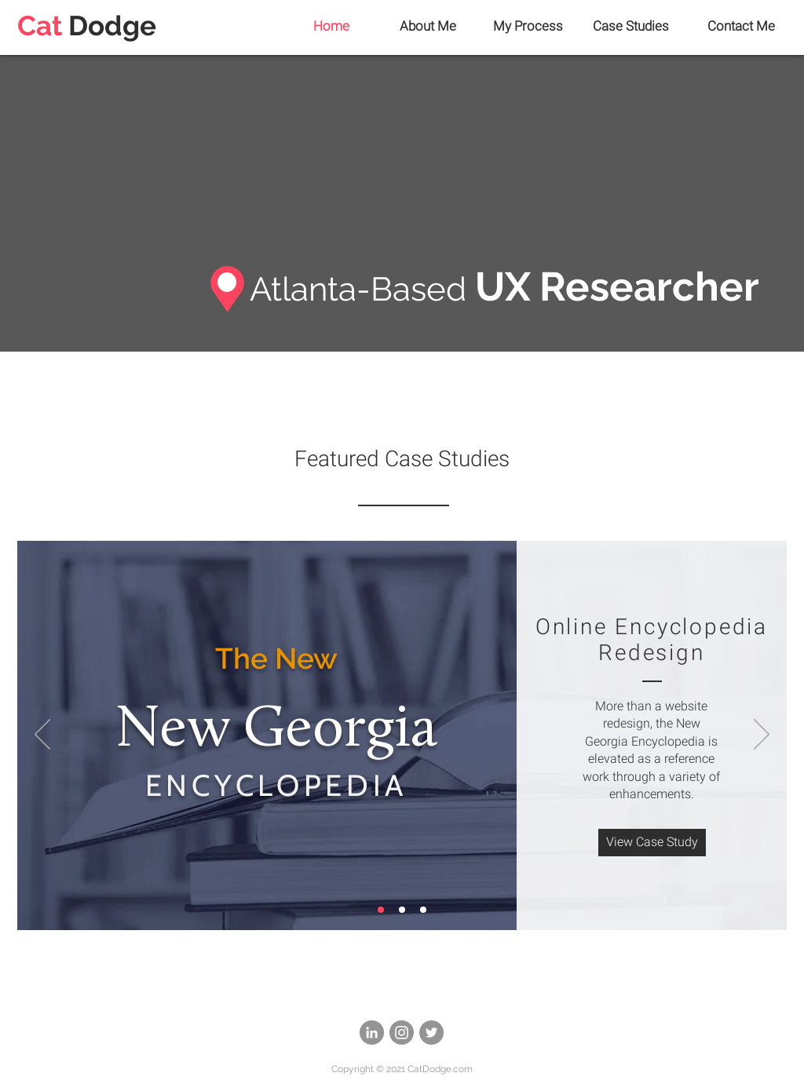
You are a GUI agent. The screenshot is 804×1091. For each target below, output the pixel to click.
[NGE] (381, 910)
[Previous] (42, 735)
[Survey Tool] (402, 910)
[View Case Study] (652, 842)
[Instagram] (401, 1032)
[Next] (761, 735)
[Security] (423, 910)
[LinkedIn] (372, 1032)
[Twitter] (431, 1032)
